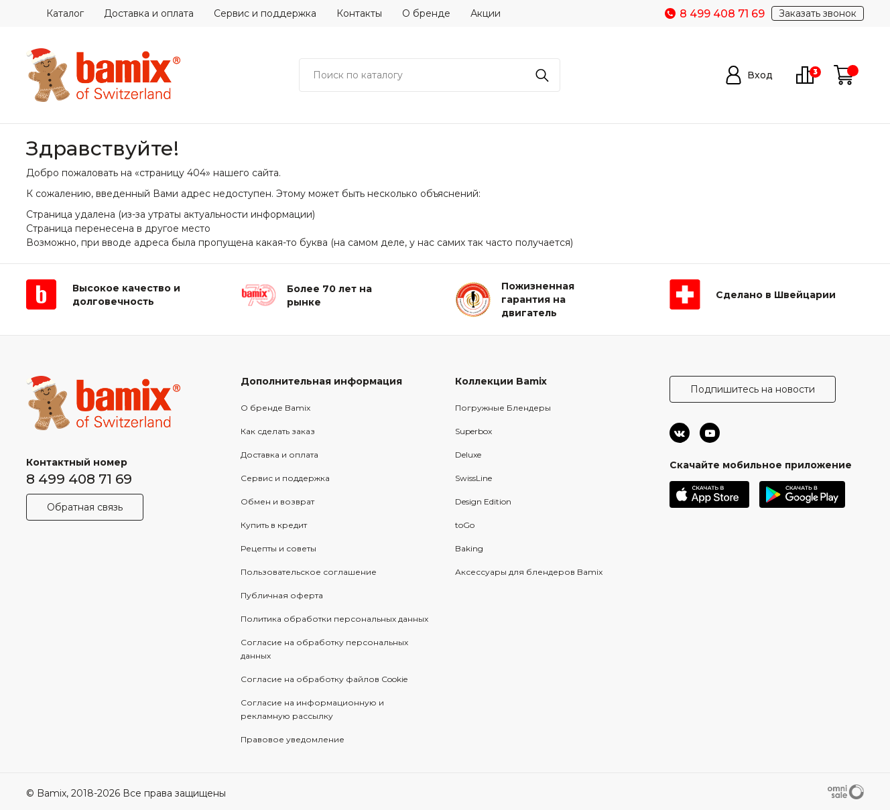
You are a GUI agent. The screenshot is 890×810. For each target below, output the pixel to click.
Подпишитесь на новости (752, 389)
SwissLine (473, 478)
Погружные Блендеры (503, 408)
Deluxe (468, 455)
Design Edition (483, 501)
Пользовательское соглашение (309, 572)
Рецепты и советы (278, 548)
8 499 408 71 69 (79, 479)
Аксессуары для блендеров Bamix (528, 572)
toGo (464, 525)
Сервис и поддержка (265, 13)
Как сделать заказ (278, 431)
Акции (485, 13)
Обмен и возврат (277, 501)
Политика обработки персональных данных (334, 619)
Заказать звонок (817, 13)
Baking (469, 548)
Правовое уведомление (292, 739)
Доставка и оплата (149, 13)
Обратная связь (85, 507)
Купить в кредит (274, 525)
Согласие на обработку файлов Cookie (324, 679)
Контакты (359, 13)
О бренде (426, 13)
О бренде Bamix (275, 408)
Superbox (473, 431)
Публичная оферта (282, 595)
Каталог (65, 13)
